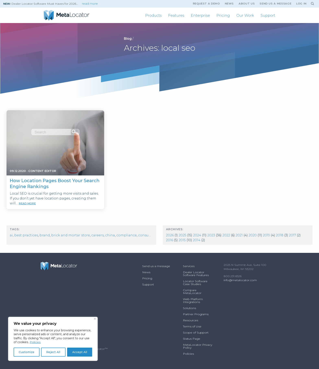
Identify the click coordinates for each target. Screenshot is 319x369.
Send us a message (275, 3)
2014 (196, 240)
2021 (239, 235)
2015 (182, 240)
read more (90, 4)
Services (188, 266)
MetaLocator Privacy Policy (197, 346)
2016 (169, 240)
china (110, 235)
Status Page (191, 338)
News (229, 3)
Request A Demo (206, 3)
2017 (292, 235)
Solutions (189, 308)
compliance (126, 235)
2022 (226, 235)
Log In (301, 3)
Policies (35, 342)
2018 (279, 235)
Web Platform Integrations (193, 300)
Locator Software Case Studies (195, 282)
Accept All (79, 352)
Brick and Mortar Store (70, 235)
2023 (211, 235)
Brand (44, 235)
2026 (170, 235)
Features (176, 15)
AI (11, 235)
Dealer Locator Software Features (196, 273)
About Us (247, 3)
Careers (97, 235)
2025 (182, 235)
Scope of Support (196, 332)
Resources (190, 320)
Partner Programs (196, 314)
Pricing (223, 15)
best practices (26, 235)
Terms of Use (192, 326)
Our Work (245, 15)
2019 (266, 235)
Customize (26, 352)
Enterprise (200, 15)
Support (268, 15)
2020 (253, 235)
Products (153, 15)
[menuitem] (153, 15)
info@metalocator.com (240, 280)
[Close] (95, 319)
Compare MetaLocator (192, 291)
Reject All (53, 352)
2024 (197, 235)
